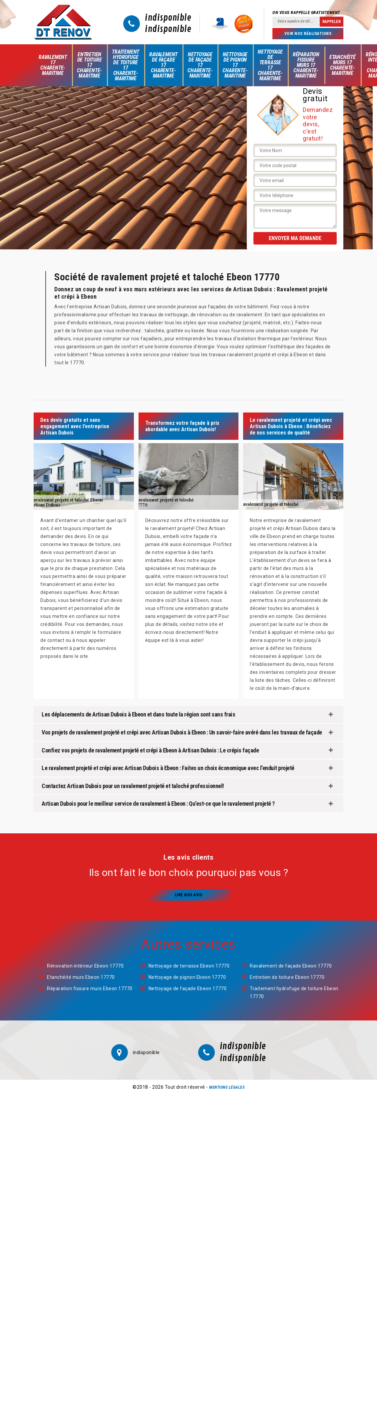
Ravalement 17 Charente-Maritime (53, 65)
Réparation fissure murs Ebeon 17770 (90, 988)
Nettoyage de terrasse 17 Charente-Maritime (270, 65)
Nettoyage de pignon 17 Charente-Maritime (234, 65)
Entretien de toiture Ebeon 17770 (287, 977)
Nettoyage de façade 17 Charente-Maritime (200, 65)
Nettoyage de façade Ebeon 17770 (188, 988)
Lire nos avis (188, 895)
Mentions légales (226, 1087)
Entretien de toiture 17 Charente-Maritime (89, 65)
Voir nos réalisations (308, 33)
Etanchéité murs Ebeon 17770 (81, 977)
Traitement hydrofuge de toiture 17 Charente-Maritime (125, 65)
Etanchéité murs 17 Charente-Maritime (342, 65)
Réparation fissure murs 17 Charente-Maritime (306, 65)
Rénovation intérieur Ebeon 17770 (85, 966)
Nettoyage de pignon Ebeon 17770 (187, 977)
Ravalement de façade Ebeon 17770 (291, 966)
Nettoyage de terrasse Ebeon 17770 (189, 966)
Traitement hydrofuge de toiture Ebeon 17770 (294, 992)
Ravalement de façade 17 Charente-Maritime (163, 65)
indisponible (168, 18)
